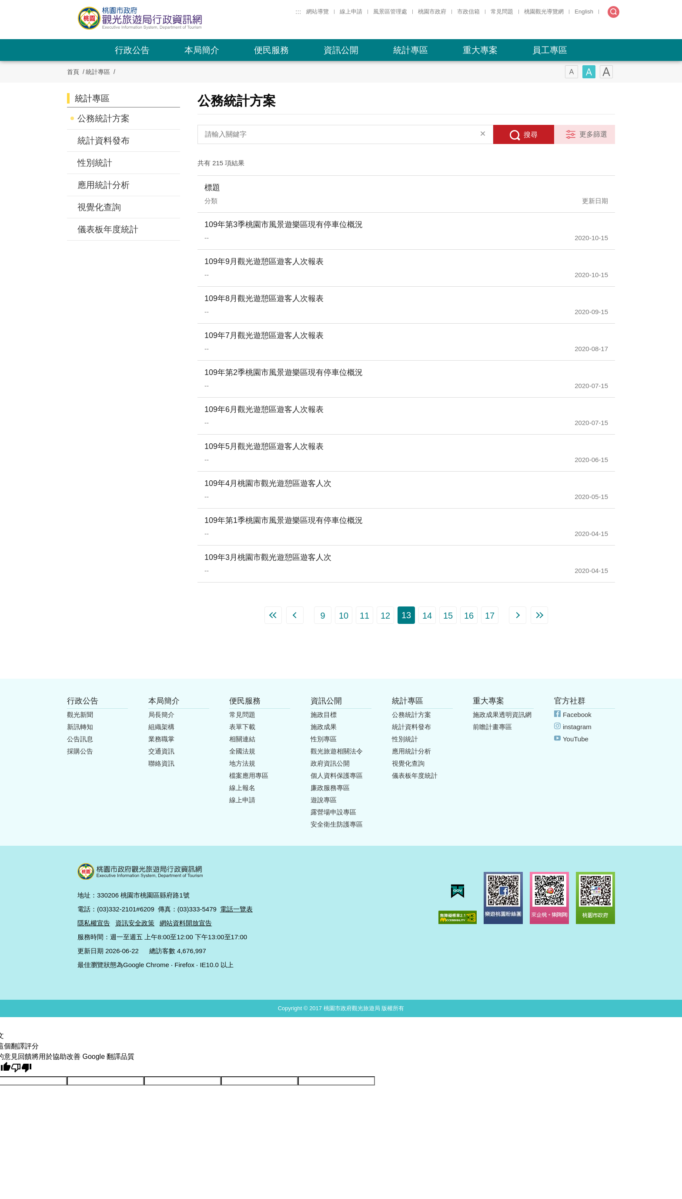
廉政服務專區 (330, 787)
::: (298, 11)
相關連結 (242, 739)
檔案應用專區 (248, 775)
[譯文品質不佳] (21, 1068)
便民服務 (271, 50)
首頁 (73, 71)
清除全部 (482, 134)
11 (364, 615)
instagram (577, 726)
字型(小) (571, 71)
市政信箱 (468, 11)
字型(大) (606, 71)
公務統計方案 (103, 118)
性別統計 (94, 162)
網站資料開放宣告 (186, 923)
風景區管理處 (390, 11)
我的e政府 (457, 891)
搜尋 (531, 134)
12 (385, 615)
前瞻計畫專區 (492, 726)
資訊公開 (341, 50)
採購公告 (80, 751)
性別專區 (324, 739)
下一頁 (517, 615)
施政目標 (324, 714)
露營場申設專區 (333, 812)
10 (343, 615)
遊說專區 (324, 800)
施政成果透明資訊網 (502, 714)
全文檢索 (613, 12)
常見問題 (502, 11)
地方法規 (242, 763)
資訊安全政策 (134, 923)
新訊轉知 (80, 726)
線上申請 (351, 11)
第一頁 (273, 615)
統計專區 (410, 50)
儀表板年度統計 (107, 229)
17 (490, 615)
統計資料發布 (103, 140)
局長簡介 (161, 714)
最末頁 (539, 615)
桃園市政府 (432, 11)
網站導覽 (317, 11)
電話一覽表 (236, 909)
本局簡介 (201, 50)
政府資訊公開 (330, 763)
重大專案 (480, 50)
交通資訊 (161, 751)
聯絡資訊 (161, 763)
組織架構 (161, 726)
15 (448, 615)
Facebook (577, 714)
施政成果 (324, 726)
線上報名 (242, 787)
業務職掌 (161, 739)
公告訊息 (80, 739)
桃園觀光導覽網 (544, 11)
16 (469, 615)
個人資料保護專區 (337, 775)
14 (427, 615)
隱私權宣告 (93, 923)
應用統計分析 (103, 185)
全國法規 (242, 751)
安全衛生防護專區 (337, 824)
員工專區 (549, 50)
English (584, 11)
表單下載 (242, 726)
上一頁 (295, 615)
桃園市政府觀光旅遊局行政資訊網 (164, 18)
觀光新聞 (80, 714)
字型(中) (588, 71)
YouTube (575, 739)
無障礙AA (457, 917)
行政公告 (132, 50)
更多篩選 (593, 134)
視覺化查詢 (99, 207)
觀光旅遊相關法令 (337, 751)
